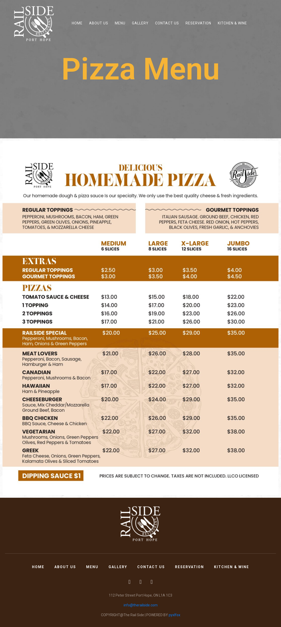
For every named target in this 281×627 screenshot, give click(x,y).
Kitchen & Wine (232, 23)
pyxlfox (174, 615)
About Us (98, 23)
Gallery (140, 23)
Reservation (198, 23)
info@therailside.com (141, 605)
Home (77, 23)
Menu (120, 23)
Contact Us (167, 23)
